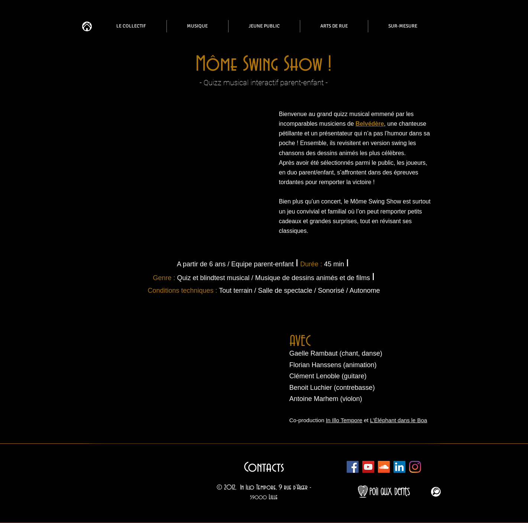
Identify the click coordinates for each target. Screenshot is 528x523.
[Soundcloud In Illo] (384, 467)
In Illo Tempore (344, 420)
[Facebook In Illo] (353, 467)
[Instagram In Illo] (415, 467)
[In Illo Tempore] (399, 467)
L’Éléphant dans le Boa (398, 420)
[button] (179, 369)
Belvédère (370, 124)
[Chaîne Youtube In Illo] (368, 467)
